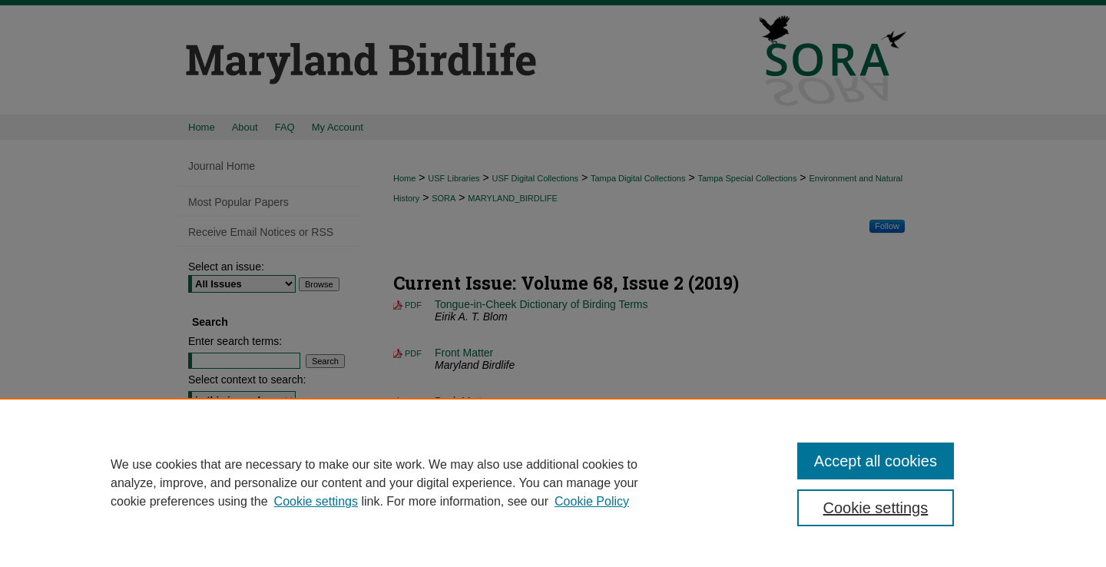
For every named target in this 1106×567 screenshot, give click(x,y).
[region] (553, 482)
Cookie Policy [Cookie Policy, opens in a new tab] (592, 501)
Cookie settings (316, 501)
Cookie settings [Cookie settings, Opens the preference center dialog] (876, 507)
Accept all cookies (875, 461)
